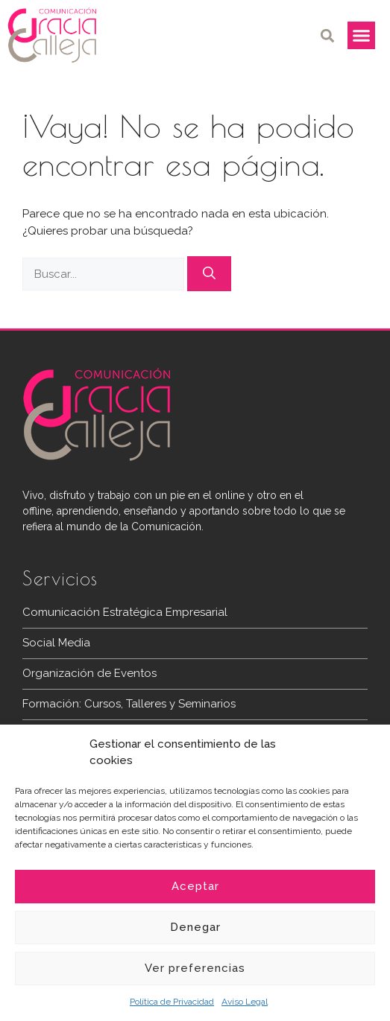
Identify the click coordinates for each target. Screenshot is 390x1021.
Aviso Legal (244, 1001)
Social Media (56, 642)
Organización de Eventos (89, 673)
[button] (327, 35)
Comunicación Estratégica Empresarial (124, 612)
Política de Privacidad (172, 1001)
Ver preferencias (195, 968)
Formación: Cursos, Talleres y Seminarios (129, 703)
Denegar (195, 927)
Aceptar (195, 886)
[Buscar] (209, 274)
